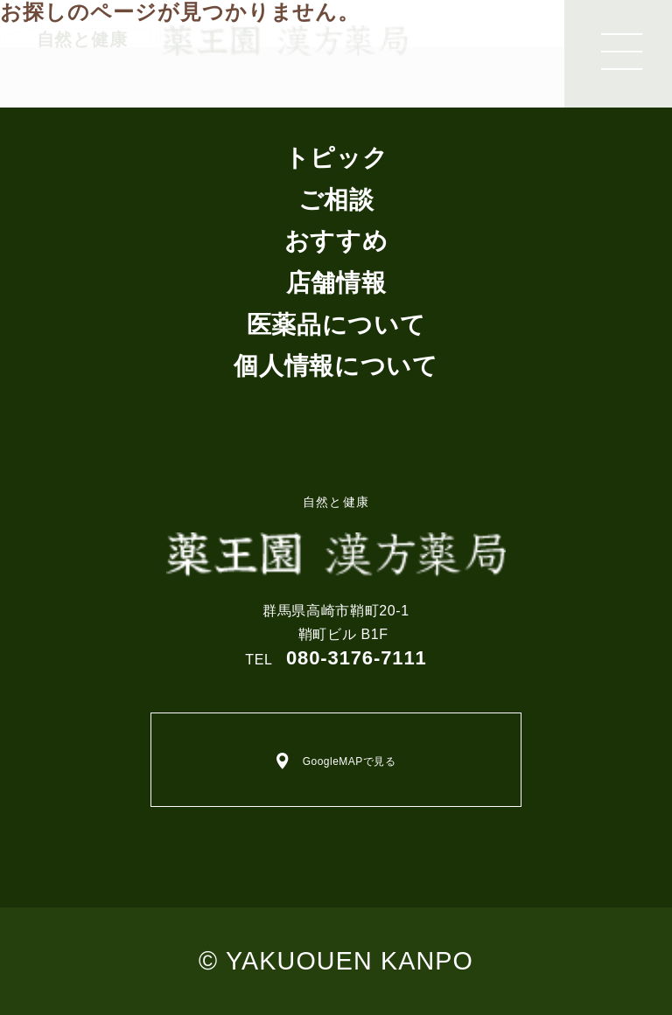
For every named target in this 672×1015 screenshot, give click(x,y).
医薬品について (336, 325)
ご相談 (336, 200)
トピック (336, 158)
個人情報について (336, 366)
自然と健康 (335, 536)
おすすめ (336, 241)
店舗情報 (336, 283)
